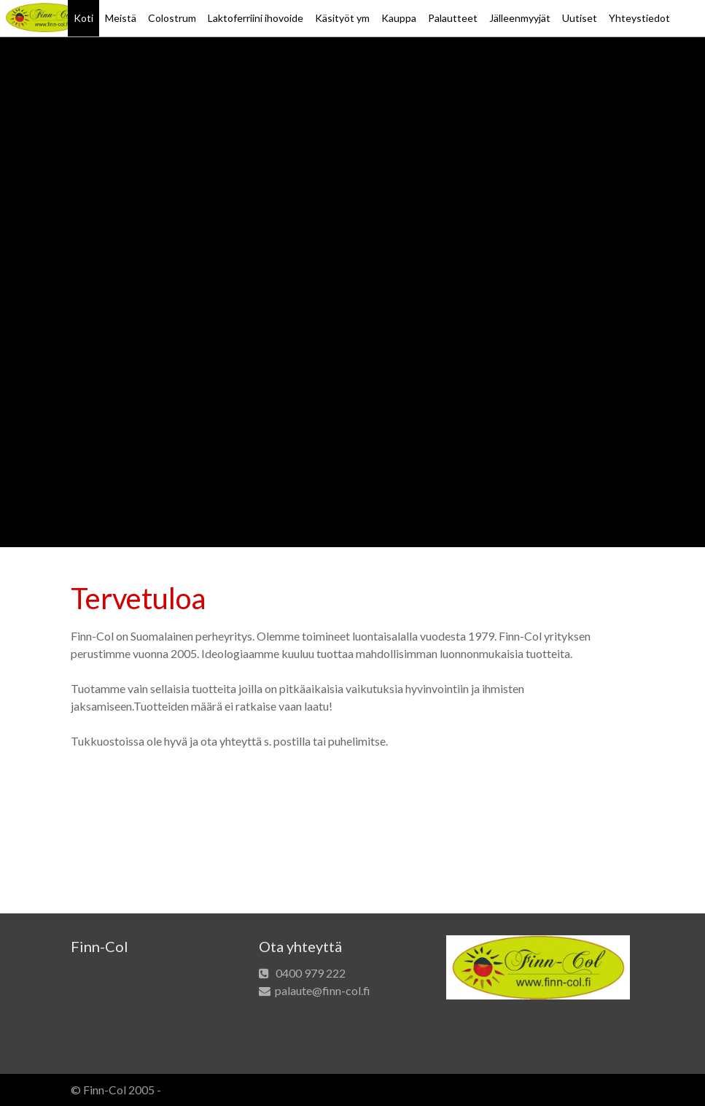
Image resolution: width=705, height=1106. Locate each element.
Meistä (120, 18)
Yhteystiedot (639, 18)
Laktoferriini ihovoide (255, 18)
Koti (83, 18)
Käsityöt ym (342, 18)
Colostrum (172, 18)
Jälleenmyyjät (519, 18)
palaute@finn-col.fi (322, 990)
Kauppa (398, 18)
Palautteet (453, 18)
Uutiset (579, 18)
